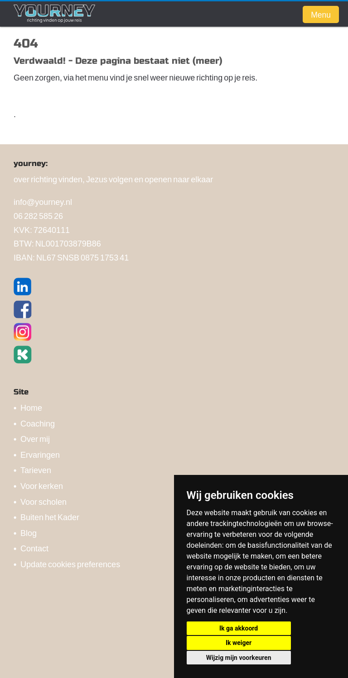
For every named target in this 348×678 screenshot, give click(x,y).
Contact (34, 548)
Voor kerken (41, 485)
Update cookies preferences (70, 564)
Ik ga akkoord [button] (238, 628)
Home (31, 407)
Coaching (37, 423)
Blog (28, 532)
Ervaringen (40, 454)
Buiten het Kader (49, 517)
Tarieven (35, 470)
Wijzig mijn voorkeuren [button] (238, 657)
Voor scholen (43, 501)
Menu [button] (321, 14)
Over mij (35, 438)
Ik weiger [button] (238, 642)
